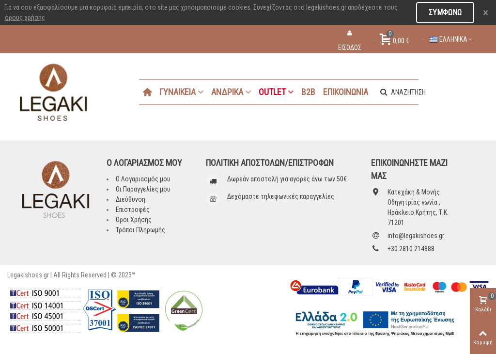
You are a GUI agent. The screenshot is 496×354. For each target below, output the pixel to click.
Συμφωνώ (445, 12)
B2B (308, 92)
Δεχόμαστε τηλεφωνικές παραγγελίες (280, 196)
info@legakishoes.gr (416, 236)
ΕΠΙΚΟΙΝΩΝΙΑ (345, 92)
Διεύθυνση (130, 199)
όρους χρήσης (25, 17)
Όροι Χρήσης (134, 220)
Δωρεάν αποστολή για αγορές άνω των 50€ (287, 179)
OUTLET (272, 92)
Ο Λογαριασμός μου (143, 179)
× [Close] (485, 12)
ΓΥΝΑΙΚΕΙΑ (177, 92)
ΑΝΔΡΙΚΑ (227, 92)
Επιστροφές (133, 209)
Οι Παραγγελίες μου (143, 189)
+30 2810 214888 (411, 249)
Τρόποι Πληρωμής (140, 230)
